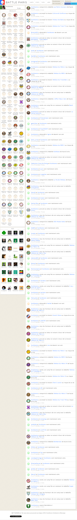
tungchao (43, 174)
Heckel (49, 303)
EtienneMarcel (35, 463)
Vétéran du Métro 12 (59, 376)
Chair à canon (57, 382)
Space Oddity (35, 240)
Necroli (33, 474)
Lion (48, 345)
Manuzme (34, 298)
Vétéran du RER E (37, 87)
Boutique (62, 513)
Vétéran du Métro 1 (59, 350)
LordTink (43, 430)
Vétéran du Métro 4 (37, 334)
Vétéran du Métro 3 (37, 340)
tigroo (49, 134)
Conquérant (35, 187)
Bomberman (57, 441)
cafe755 (42, 320)
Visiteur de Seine (58, 19)
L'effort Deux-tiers (60, 99)
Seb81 (33, 228)
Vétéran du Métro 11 (60, 393)
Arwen (42, 198)
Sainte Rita (34, 203)
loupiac (33, 233)
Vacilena (43, 280)
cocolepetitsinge (36, 458)
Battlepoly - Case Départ (39, 39)
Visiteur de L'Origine (38, 494)
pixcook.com (35, 513)
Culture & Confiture (59, 13)
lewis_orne (34, 140)
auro (41, 169)
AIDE (48, 2)
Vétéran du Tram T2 (59, 26)
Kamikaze (57, 151)
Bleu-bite (34, 500)
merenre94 (34, 258)
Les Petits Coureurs (60, 7)
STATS (37, 2)
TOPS (43, 2)
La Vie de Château (59, 180)
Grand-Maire (57, 315)
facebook (67, 3)
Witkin (33, 447)
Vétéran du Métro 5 (37, 310)
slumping (43, 419)
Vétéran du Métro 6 (37, 46)
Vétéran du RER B (37, 94)
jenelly (33, 469)
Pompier (34, 327)
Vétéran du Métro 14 (60, 363)
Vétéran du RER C (59, 145)
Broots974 (34, 32)
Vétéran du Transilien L (60, 80)
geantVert (34, 123)
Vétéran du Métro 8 (37, 437)
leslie (32, 50)
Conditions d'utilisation (52, 513)
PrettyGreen (44, 118)
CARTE (32, 2)
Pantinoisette (35, 269)
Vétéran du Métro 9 (37, 216)
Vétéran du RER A (60, 73)
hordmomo (9, 6)
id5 (41, 388)
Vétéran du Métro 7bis (38, 253)
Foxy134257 (44, 129)
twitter (74, 3)
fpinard (33, 263)
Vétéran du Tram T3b (60, 400)
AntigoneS (34, 61)
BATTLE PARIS (16, 2)
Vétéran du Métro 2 (59, 67)
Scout (33, 210)
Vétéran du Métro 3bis (38, 414)
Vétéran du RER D (60, 357)
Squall (33, 192)
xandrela (34, 424)
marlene (42, 292)
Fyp (41, 452)
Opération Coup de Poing (39, 163)
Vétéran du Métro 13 (38, 158)
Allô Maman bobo (59, 221)
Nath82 (33, 56)
